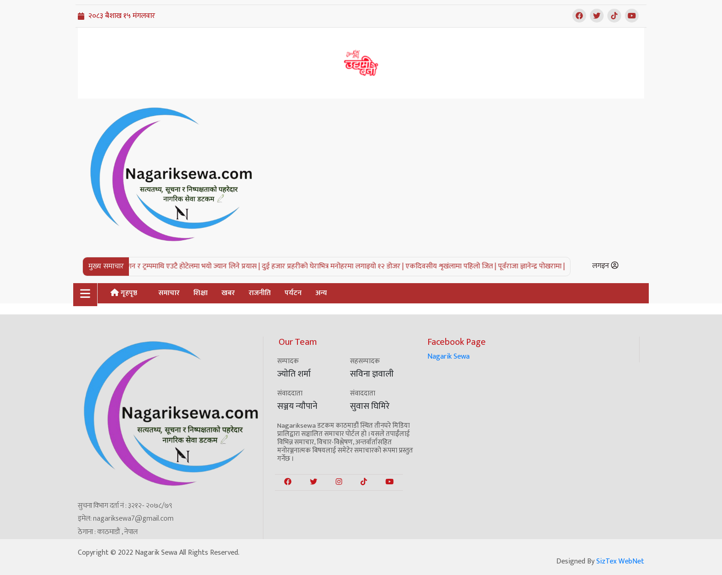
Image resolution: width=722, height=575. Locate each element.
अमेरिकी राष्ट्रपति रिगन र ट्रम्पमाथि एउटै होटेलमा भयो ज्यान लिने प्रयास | (175, 266)
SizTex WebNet (620, 561)
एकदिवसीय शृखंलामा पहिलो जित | (457, 266)
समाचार (169, 293)
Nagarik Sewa (448, 356)
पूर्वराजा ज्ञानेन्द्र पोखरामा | (538, 266)
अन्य (321, 293)
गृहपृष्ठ (124, 293)
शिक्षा (200, 293)
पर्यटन (293, 293)
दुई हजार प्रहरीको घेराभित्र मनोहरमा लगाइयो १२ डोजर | (339, 266)
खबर (228, 293)
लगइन (605, 266)
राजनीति (260, 293)
